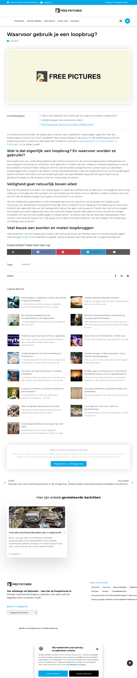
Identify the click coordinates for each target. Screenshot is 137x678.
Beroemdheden (119, 587)
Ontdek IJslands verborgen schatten (101, 297)
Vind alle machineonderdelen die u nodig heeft (35, 532)
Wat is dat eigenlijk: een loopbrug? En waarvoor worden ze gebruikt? (79, 115)
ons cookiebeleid (69, 665)
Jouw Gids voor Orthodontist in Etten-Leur (104, 336)
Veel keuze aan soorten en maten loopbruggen (68, 124)
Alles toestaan (53, 674)
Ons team (49, 21)
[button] (97, 649)
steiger (25, 237)
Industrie (14, 41)
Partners (19, 21)
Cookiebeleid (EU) (119, 591)
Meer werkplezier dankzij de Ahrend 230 (40, 406)
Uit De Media (34, 21)
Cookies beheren (84, 674)
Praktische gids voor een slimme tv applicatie (43, 336)
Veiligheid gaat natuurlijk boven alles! (62, 120)
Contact (74, 21)
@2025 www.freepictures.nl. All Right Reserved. (38, 628)
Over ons (63, 21)
